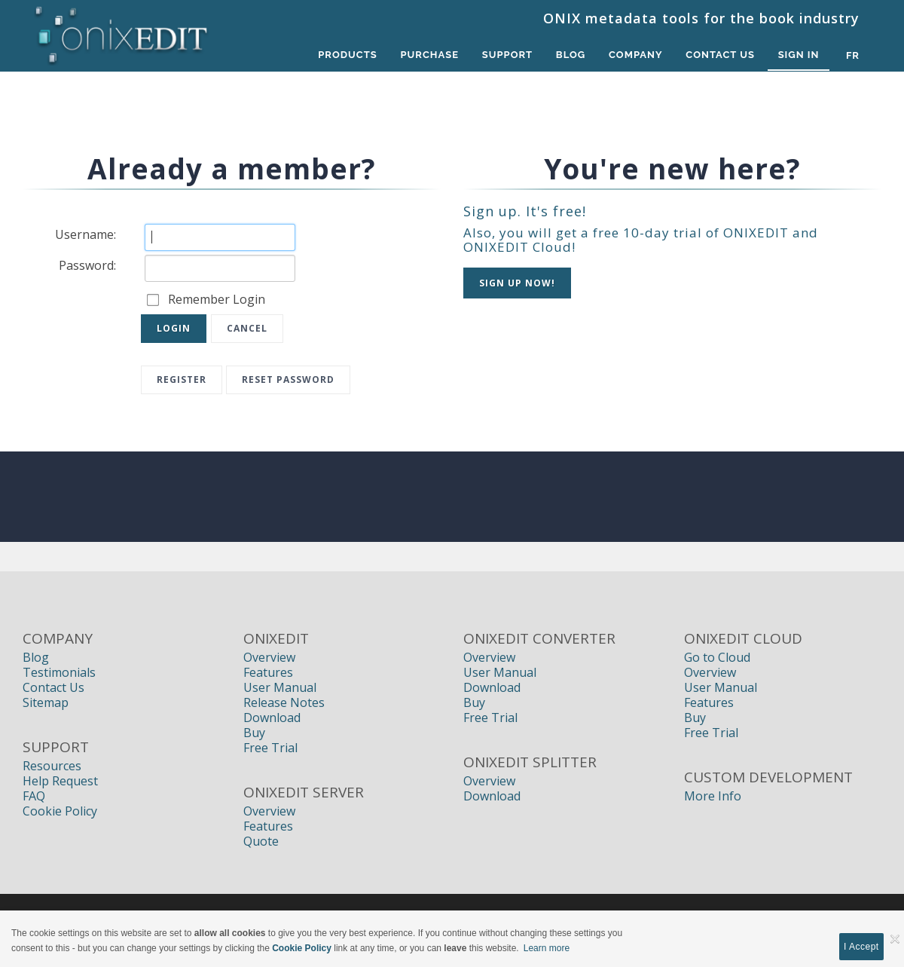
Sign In (798, 55)
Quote (261, 841)
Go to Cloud (717, 657)
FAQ (34, 796)
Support (503, 55)
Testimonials (59, 672)
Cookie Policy (60, 811)
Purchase (425, 55)
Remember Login (216, 299)
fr (853, 55)
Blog (567, 55)
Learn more (547, 948)
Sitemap (46, 702)
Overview (269, 657)
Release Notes (284, 702)
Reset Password (288, 379)
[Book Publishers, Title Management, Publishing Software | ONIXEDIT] (121, 31)
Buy (254, 732)
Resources (52, 765)
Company (633, 55)
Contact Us (719, 55)
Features (268, 672)
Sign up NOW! (517, 283)
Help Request (60, 781)
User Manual (279, 687)
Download (272, 717)
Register (181, 379)
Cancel (247, 328)
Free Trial (270, 747)
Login (174, 328)
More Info (712, 796)
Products (341, 55)
